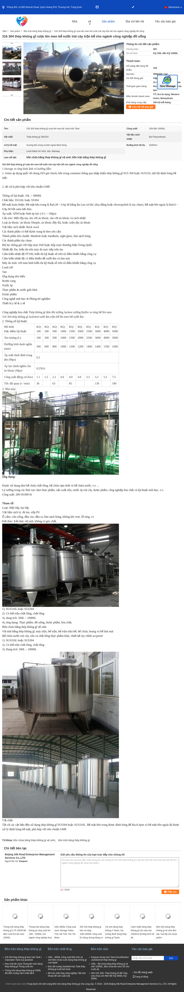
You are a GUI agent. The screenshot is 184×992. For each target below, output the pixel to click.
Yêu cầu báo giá (165, 21)
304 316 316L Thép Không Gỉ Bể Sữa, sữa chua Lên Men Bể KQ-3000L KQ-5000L (109, 976)
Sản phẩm (108, 21)
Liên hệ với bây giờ (142, 106)
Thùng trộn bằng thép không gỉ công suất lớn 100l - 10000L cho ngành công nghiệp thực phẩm (40, 934)
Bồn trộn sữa (99, 949)
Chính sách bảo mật (15, 984)
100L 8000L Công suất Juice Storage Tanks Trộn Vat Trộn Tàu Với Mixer (65, 932)
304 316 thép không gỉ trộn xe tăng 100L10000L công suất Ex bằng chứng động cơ (91, 932)
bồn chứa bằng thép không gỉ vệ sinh (34, 840)
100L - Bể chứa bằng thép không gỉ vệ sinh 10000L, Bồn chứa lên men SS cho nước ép (110, 966)
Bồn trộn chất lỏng (60, 949)
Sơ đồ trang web (143, 972)
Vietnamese (175, 7)
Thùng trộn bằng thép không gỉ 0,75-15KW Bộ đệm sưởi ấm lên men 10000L (14, 932)
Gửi (171, 958)
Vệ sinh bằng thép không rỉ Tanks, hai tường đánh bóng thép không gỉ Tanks (115, 932)
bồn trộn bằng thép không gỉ (74, 840)
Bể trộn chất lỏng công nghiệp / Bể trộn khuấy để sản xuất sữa (67, 974)
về (89, 21)
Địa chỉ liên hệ (135, 21)
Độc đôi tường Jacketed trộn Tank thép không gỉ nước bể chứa (66, 967)
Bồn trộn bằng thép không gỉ (37, 31)
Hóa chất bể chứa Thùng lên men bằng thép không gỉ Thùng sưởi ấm (24, 965)
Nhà (74, 21)
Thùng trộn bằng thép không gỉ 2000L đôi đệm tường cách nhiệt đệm (23, 971)
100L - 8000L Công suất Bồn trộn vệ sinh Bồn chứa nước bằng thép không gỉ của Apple (67, 960)
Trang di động (140, 976)
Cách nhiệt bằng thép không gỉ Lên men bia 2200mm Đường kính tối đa (142, 932)
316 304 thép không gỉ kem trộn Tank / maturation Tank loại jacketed (23, 958)
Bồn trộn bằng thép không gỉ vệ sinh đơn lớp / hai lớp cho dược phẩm (166, 932)
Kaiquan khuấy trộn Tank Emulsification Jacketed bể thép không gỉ (110, 958)
